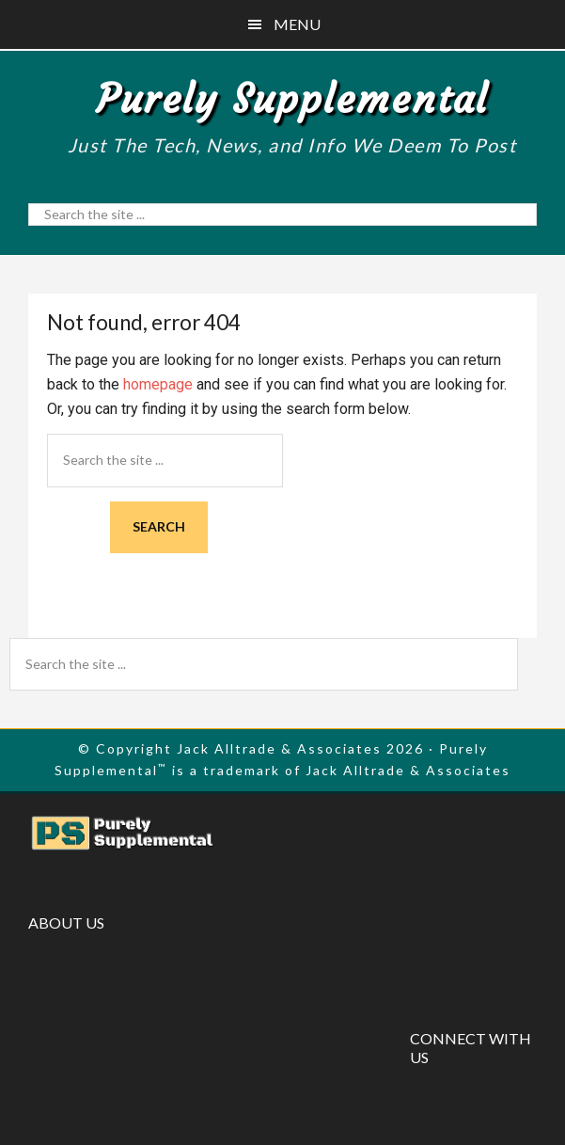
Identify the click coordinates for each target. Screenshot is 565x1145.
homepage (158, 384)
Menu (297, 24)
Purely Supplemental (292, 98)
